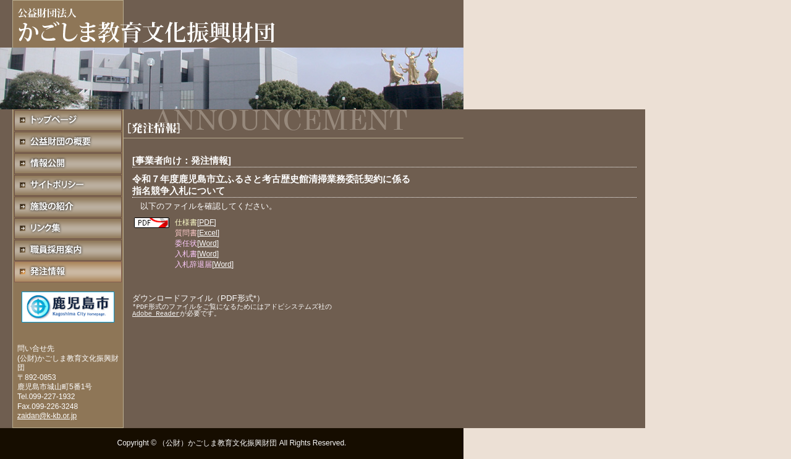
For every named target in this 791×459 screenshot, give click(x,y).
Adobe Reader (156, 314)
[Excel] (208, 233)
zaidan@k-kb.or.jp (47, 415)
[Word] (208, 243)
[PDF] (206, 222)
